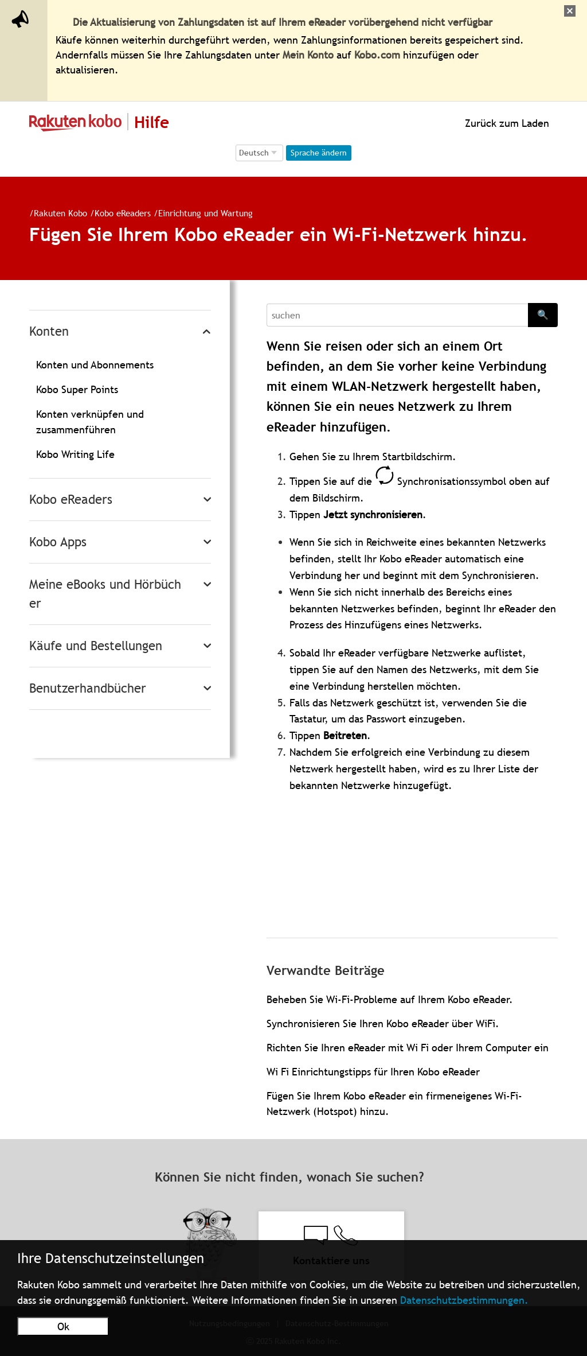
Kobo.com (377, 54)
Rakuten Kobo (56, 213)
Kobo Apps (58, 542)
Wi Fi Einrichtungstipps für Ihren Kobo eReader (373, 1071)
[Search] (397, 315)
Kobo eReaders (118, 213)
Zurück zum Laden (505, 123)
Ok (63, 1326)
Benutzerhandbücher (87, 688)
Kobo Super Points (77, 389)
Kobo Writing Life (75, 454)
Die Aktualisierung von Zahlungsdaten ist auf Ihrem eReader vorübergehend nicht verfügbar (282, 22)
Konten (49, 331)
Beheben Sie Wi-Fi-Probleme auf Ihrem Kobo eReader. (390, 999)
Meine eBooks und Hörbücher (105, 594)
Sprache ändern (319, 152)
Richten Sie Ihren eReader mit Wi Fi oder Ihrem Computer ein (408, 1047)
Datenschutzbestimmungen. (464, 1300)
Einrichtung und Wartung (201, 213)
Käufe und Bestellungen (95, 646)
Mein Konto (308, 54)
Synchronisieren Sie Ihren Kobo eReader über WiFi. (383, 1023)
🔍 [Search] (543, 314)
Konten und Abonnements (95, 364)
